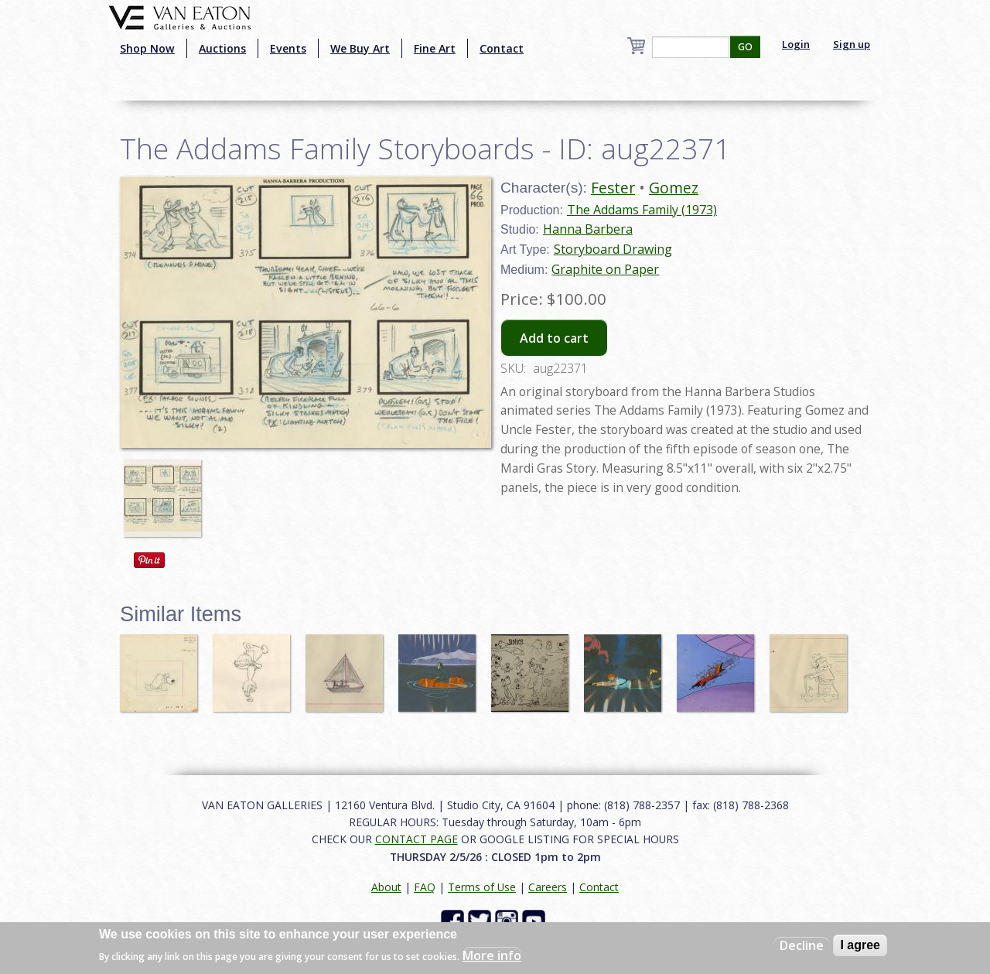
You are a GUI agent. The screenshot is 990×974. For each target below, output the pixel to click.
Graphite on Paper (605, 269)
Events (288, 48)
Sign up (851, 44)
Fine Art (435, 48)
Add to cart (554, 338)
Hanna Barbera (588, 229)
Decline (802, 945)
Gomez (673, 187)
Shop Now (147, 48)
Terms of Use (482, 887)
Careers (547, 887)
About (386, 887)
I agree (860, 945)
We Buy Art (360, 48)
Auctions (222, 48)
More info (492, 955)
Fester (613, 187)
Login (796, 44)
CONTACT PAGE (416, 839)
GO (745, 46)
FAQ (424, 887)
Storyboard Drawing (613, 249)
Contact (502, 48)
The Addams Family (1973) (642, 209)
